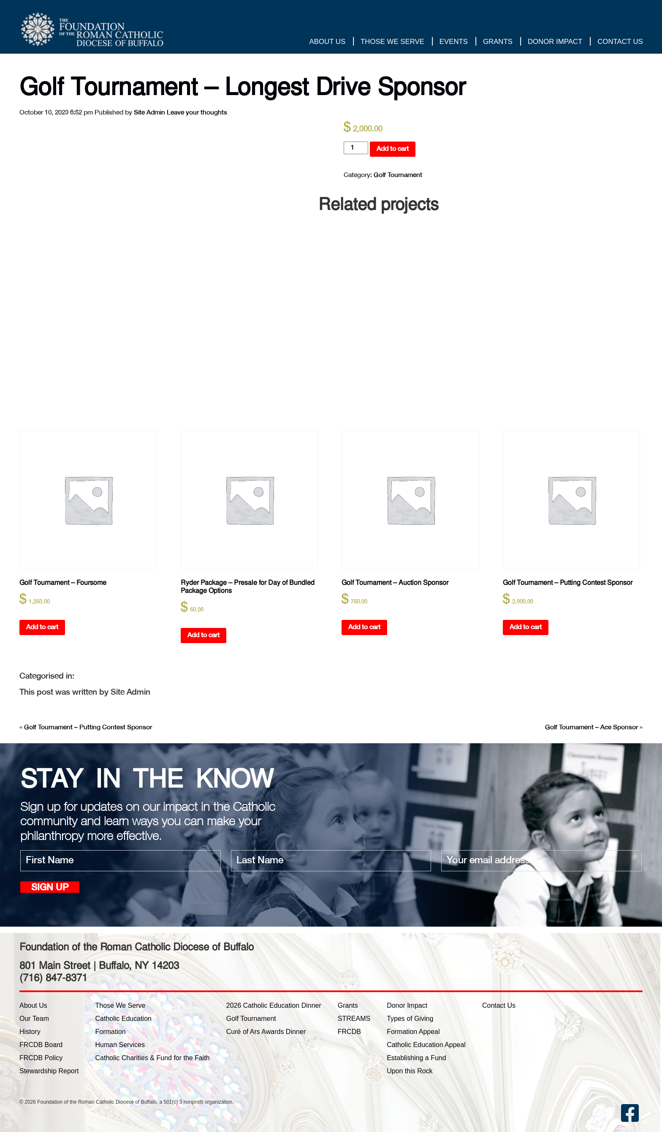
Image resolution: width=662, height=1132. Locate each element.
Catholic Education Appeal (426, 1044)
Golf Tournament (398, 175)
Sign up (49, 888)
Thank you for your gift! (607, 18)
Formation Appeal (413, 1031)
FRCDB (349, 1031)
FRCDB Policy (40, 1057)
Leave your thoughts (197, 112)
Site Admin (149, 112)
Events (453, 42)
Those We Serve (392, 42)
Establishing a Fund (416, 1057)
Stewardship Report (49, 1071)
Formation (110, 1031)
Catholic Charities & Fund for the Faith (152, 1057)
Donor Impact (554, 42)
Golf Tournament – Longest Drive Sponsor (251, 86)
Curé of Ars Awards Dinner (266, 1031)
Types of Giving (410, 1018)
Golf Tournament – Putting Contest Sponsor (88, 727)
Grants (497, 42)
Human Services (120, 1044)
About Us (327, 42)
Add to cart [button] (42, 627)
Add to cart (393, 149)
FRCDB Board (40, 1044)
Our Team (34, 1018)
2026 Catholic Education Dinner (273, 1005)
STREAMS (354, 1018)
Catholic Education (123, 1018)
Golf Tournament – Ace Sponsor (591, 727)
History (30, 1031)
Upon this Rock (410, 1071)
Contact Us (620, 42)
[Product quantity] (356, 148)
